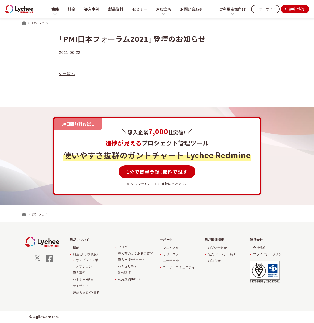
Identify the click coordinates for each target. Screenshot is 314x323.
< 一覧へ (67, 74)
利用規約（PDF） (129, 279)
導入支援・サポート (131, 260)
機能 (76, 248)
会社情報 (259, 248)
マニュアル (171, 248)
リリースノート (174, 254)
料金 (72, 9)
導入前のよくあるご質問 (135, 253)
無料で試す (297, 9)
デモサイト (266, 9)
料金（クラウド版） (85, 254)
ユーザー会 (171, 261)
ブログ (123, 247)
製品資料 (116, 9)
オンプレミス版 (87, 260)
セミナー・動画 (83, 279)
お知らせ (214, 261)
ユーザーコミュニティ (179, 267)
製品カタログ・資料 (86, 292)
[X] (37, 259)
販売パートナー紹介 (222, 254)
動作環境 (124, 273)
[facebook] (49, 262)
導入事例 (92, 9)
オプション (84, 266)
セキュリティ (127, 266)
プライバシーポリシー (269, 254)
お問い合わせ (193, 9)
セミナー (140, 9)
